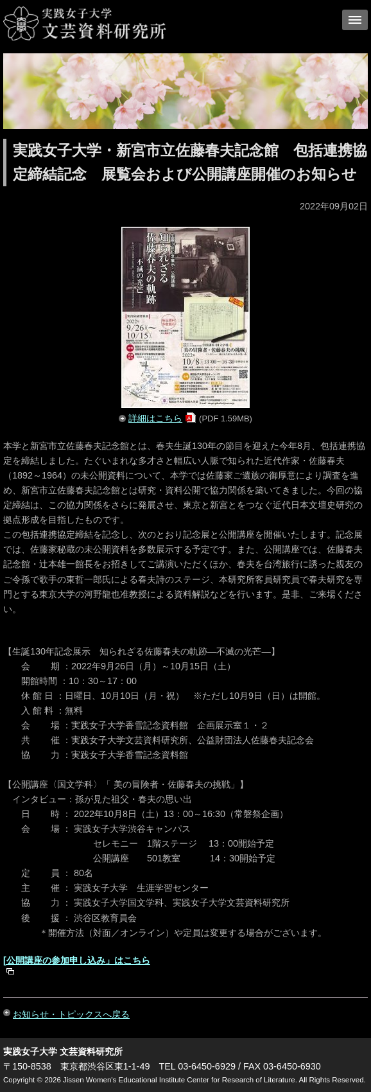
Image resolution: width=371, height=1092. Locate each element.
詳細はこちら (155, 418)
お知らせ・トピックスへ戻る (71, 1014)
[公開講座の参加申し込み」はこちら (76, 960)
